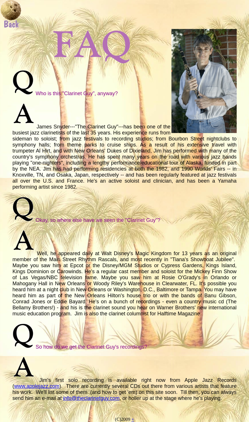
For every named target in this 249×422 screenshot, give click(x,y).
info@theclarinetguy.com (91, 398)
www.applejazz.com (37, 386)
